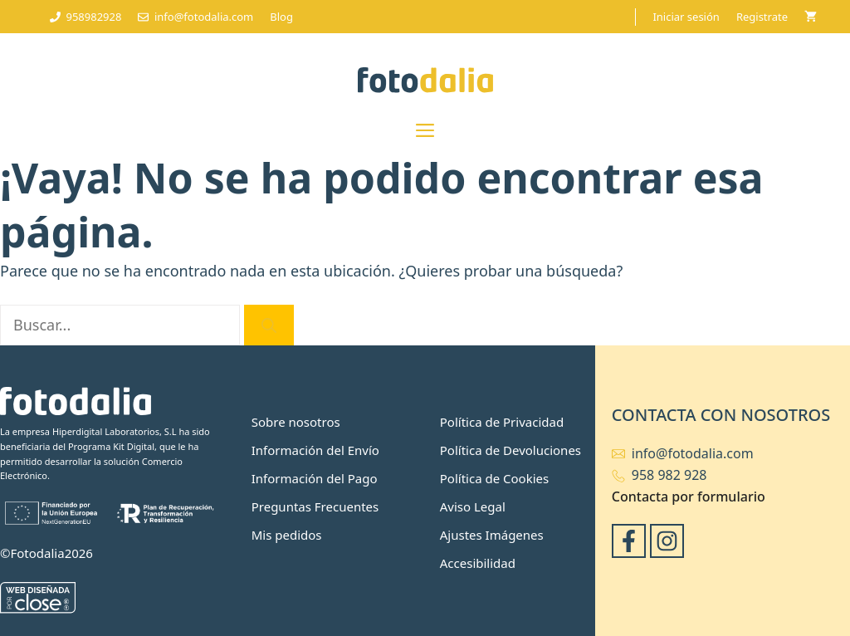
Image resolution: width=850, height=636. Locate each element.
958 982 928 (669, 475)
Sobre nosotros (296, 421)
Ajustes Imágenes (492, 534)
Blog (281, 16)
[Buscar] (269, 325)
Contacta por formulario (688, 496)
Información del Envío (315, 450)
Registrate (762, 16)
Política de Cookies (494, 478)
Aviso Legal (473, 506)
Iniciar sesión (685, 16)
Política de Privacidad (502, 421)
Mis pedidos (287, 534)
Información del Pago (315, 478)
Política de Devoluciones (510, 450)
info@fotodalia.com (693, 453)
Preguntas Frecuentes (315, 506)
